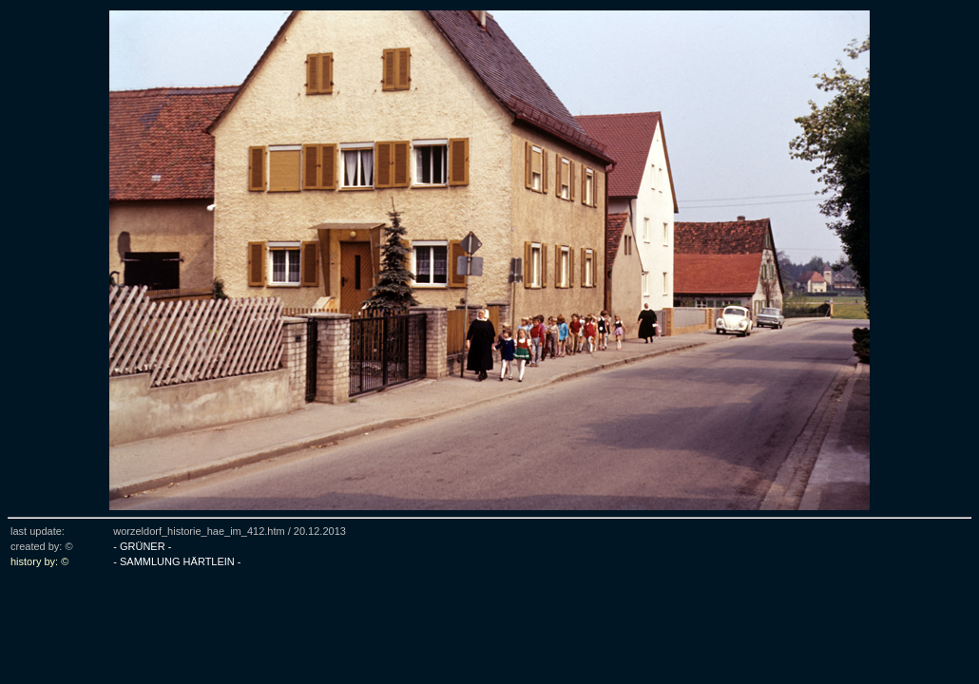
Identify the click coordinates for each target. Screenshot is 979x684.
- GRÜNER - (142, 546)
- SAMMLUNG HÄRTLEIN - (176, 561)
